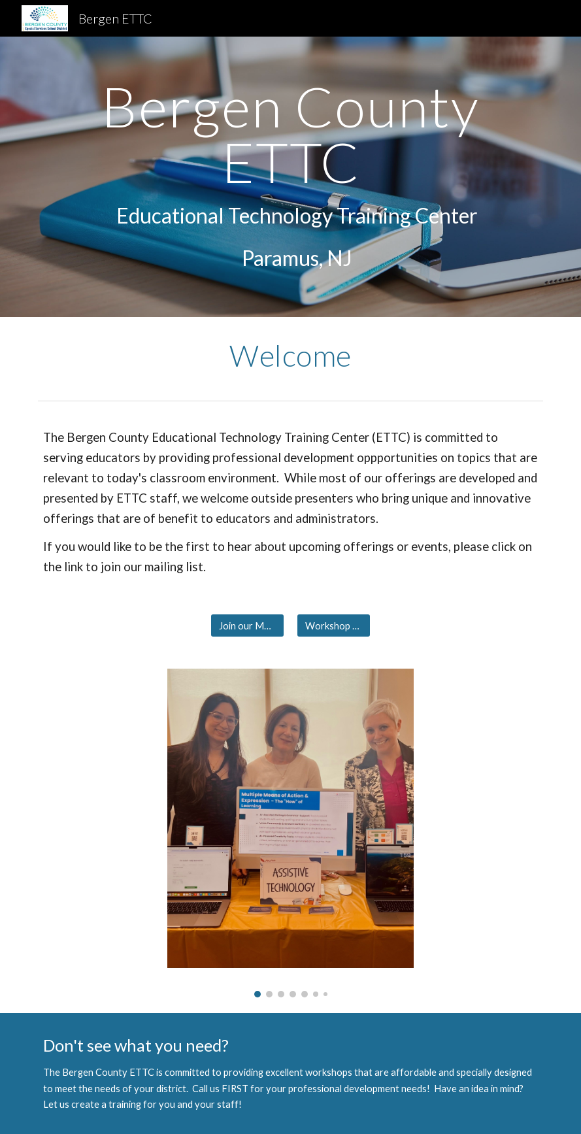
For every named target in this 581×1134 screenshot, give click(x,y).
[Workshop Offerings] (333, 625)
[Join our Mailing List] (247, 625)
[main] (290, 176)
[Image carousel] (290, 833)
